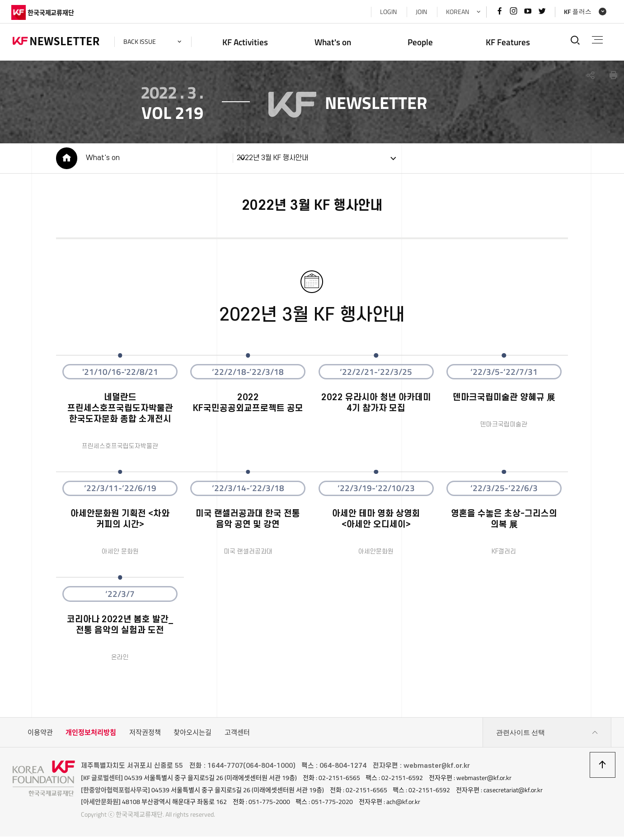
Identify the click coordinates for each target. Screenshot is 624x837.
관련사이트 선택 (547, 734)
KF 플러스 (576, 12)
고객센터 (237, 733)
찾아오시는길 (192, 733)
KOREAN (456, 12)
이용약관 (40, 733)
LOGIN (387, 12)
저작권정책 (145, 733)
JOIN (420, 12)
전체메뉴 (596, 39)
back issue (141, 42)
